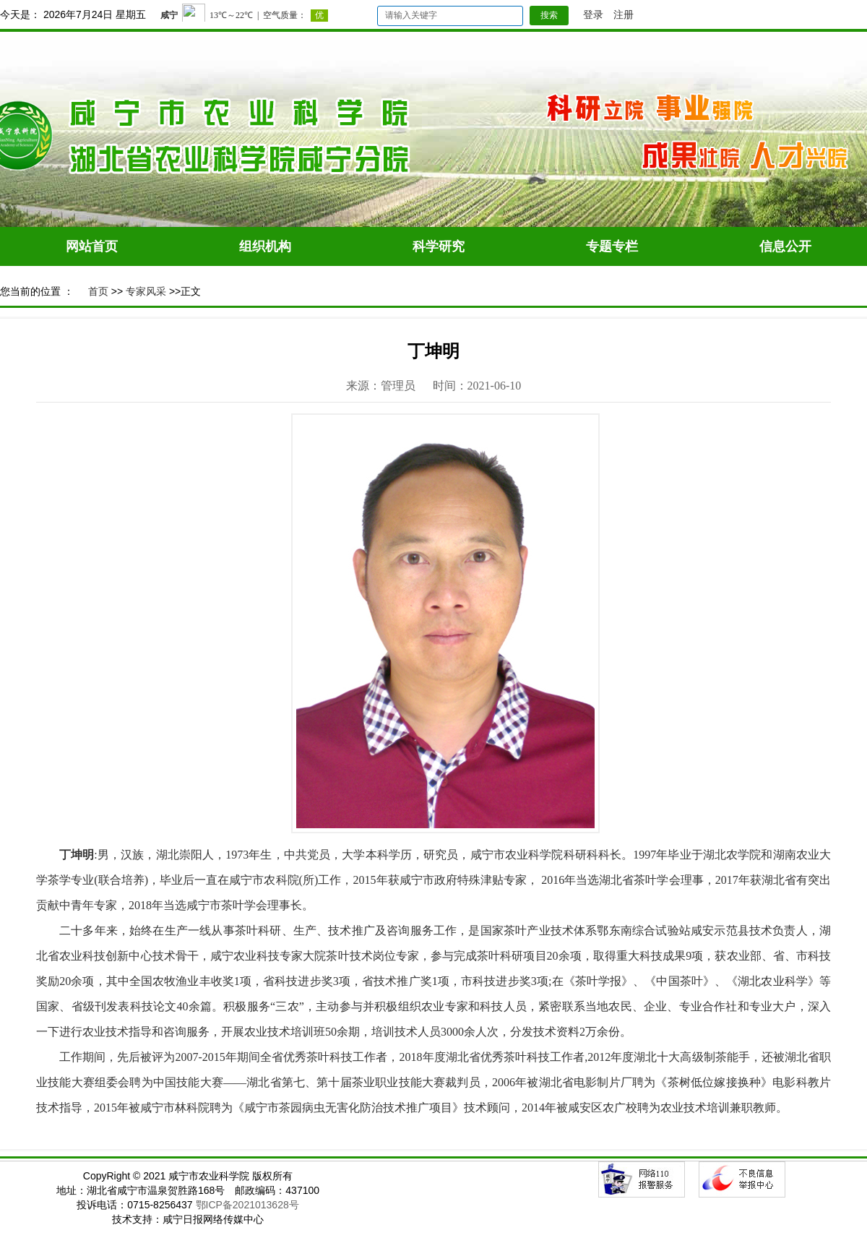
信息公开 (785, 246)
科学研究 (439, 246)
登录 (593, 14)
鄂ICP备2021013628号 (247, 1205)
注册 (623, 14)
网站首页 (92, 246)
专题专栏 (612, 246)
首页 (98, 291)
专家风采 (146, 291)
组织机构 (265, 246)
